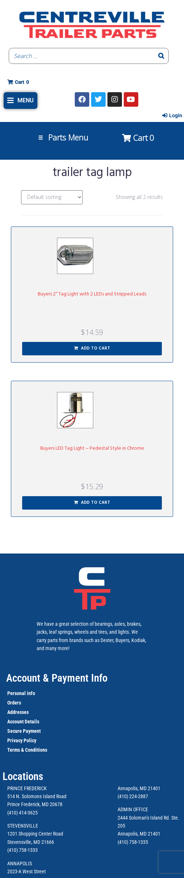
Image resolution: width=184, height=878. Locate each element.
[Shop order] (52, 197)
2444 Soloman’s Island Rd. (144, 818)
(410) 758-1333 (22, 850)
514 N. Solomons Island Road (36, 796)
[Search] (161, 56)
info (30, 693)
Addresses (18, 712)
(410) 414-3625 (22, 813)
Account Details (23, 721)
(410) (123, 842)
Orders (14, 703)
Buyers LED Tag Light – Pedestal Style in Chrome (92, 448)
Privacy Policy (21, 740)
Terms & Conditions (27, 750)
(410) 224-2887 (133, 796)
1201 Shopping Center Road (35, 834)
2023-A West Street (26, 871)
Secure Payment (24, 731)
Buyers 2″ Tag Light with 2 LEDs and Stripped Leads (92, 294)
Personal (16, 693)
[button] (20, 100)
